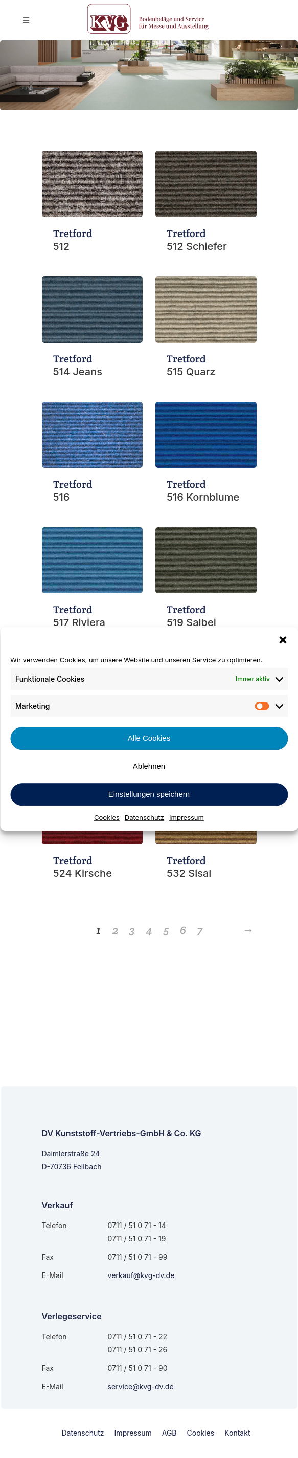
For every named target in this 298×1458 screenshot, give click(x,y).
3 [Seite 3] (132, 930)
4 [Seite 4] (149, 930)
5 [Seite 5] (166, 930)
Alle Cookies (149, 738)
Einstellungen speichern (149, 794)
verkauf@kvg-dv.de (141, 1275)
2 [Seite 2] (115, 930)
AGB (169, 1432)
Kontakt (237, 1432)
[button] (283, 640)
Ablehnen (149, 766)
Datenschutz (144, 817)
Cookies (107, 817)
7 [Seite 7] (199, 930)
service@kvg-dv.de (141, 1386)
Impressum (186, 817)
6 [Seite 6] (183, 930)
